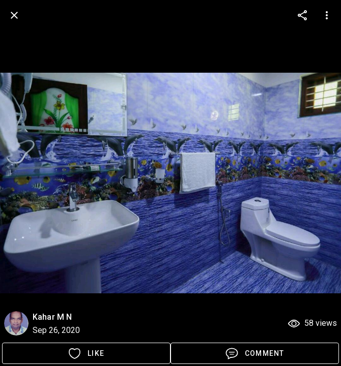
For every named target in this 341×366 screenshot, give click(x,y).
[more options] (302, 15)
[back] (14, 15)
